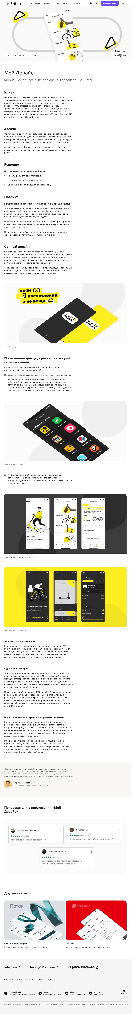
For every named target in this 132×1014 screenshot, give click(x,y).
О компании (30, 979)
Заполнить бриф (109, 3)
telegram (12, 967)
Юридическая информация (32, 1004)
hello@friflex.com (44, 967)
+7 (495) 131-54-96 (83, 967)
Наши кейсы (8, 979)
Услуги (56, 3)
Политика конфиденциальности (53, 1004)
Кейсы (46, 3)
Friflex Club (52, 979)
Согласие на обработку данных (75, 1004)
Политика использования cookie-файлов (101, 1004)
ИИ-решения (35, 3)
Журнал (66, 3)
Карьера (41, 979)
